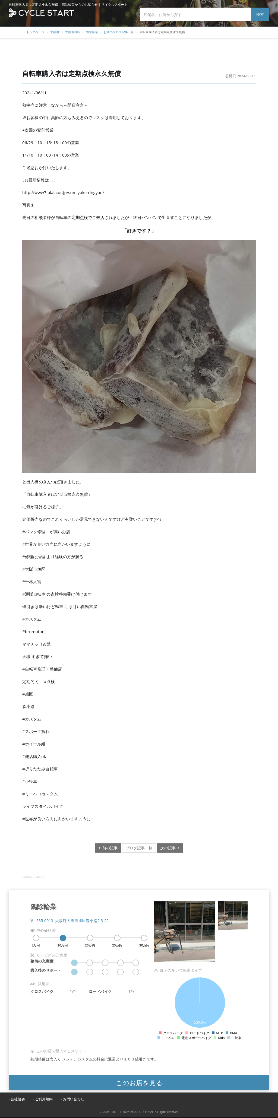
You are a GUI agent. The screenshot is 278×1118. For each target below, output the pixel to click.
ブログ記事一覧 (139, 847)
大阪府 (54, 32)
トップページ (35, 32)
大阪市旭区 (72, 32)
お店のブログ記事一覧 (119, 32)
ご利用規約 (44, 1099)
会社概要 (18, 1099)
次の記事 (169, 847)
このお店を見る (139, 1082)
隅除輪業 (92, 32)
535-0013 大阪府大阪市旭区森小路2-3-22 (72, 920)
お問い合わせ (73, 1099)
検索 (260, 14)
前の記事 (108, 847)
